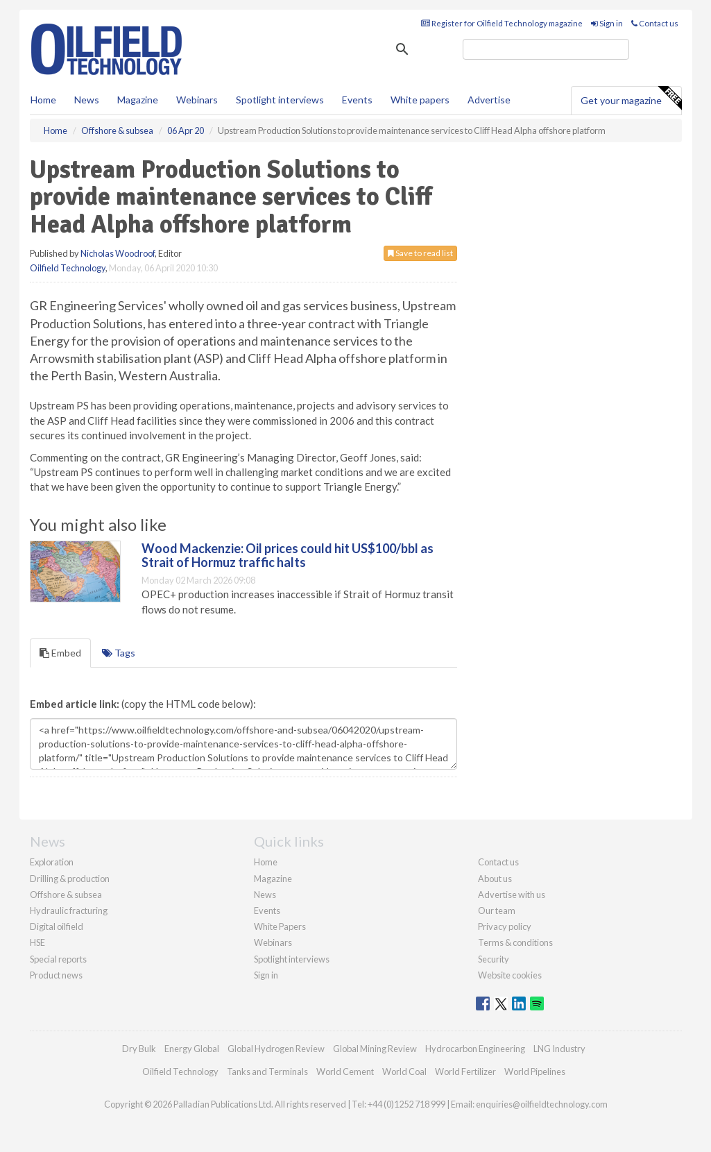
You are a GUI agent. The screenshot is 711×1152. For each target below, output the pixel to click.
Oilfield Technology (67, 267)
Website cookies (510, 975)
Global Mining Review (375, 1048)
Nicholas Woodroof (117, 253)
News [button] (86, 99)
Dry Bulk (139, 1048)
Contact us (654, 23)
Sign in (607, 23)
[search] (546, 49)
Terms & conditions (515, 942)
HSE (37, 942)
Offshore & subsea (66, 894)
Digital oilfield (56, 926)
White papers (420, 99)
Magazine (137, 99)
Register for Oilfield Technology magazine (502, 23)
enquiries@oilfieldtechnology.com (542, 1104)
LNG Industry (559, 1048)
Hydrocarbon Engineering (475, 1048)
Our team (496, 910)
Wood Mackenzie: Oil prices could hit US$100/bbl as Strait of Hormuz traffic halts (288, 555)
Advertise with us (511, 894)
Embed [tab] (60, 653)
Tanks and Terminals (267, 1071)
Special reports (58, 959)
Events (357, 99)
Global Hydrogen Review (276, 1048)
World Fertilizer (465, 1071)
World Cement (345, 1071)
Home (43, 99)
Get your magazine (631, 98)
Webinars (197, 99)
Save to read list (420, 253)
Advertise (489, 99)
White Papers (280, 926)
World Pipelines (534, 1071)
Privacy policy (504, 926)
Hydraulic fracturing (69, 910)
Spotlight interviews (280, 99)
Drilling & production (70, 878)
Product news (56, 975)
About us (495, 878)
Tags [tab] (118, 653)
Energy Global (191, 1048)
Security (493, 959)
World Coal (404, 1071)
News (265, 894)
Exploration (52, 861)
